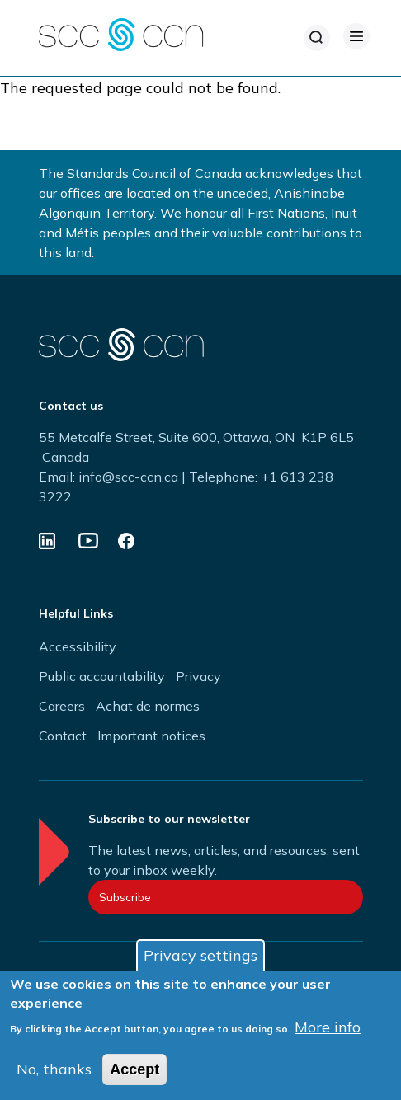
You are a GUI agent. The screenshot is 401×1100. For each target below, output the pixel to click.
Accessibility (77, 646)
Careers (62, 706)
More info (328, 1031)
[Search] (317, 38)
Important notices (151, 735)
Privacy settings (200, 960)
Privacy (198, 676)
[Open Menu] (356, 36)
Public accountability (102, 676)
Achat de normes (148, 706)
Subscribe (125, 897)
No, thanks (54, 1074)
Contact (63, 735)
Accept (134, 1074)
